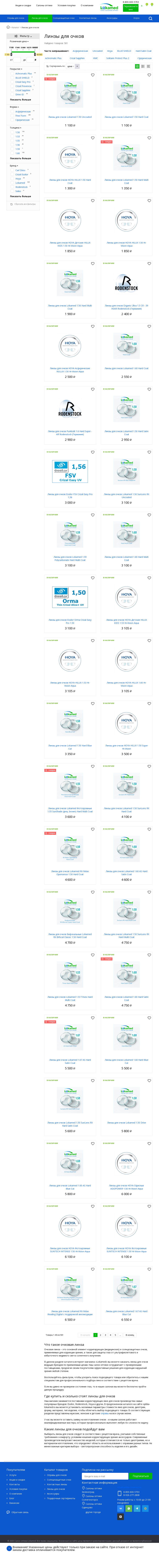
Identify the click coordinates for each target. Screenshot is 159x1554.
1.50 (18, 132)
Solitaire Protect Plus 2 (117, 58)
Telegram (137, 1508)
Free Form (21, 115)
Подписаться (141, 1476)
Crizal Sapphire (23, 90)
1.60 (18, 153)
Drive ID (20, 94)
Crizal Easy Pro (23, 81)
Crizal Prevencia (23, 86)
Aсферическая (23, 111)
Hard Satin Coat (144, 50)
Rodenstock (21, 187)
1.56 (18, 144)
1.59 (18, 149)
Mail (145, 1508)
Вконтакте (120, 1508)
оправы (105, 1413)
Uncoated (97, 50)
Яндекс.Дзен (120, 1516)
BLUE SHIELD (22, 77)
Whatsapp (128, 1508)
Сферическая (23, 119)
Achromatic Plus (24, 73)
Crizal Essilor (22, 174)
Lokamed (20, 182)
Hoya (18, 178)
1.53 (18, 136)
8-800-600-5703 (131, 1)
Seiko (18, 191)
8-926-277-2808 (131, 1495)
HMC (95, 58)
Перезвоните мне (131, 8)
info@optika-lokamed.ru (129, 1487)
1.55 (18, 140)
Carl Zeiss (20, 170)
